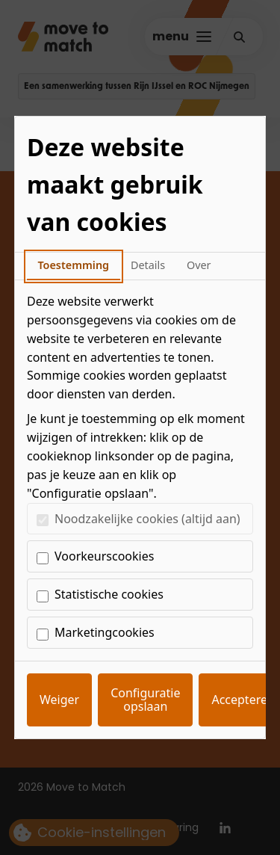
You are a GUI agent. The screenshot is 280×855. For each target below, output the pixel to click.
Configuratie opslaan (145, 699)
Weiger (59, 699)
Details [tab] (148, 265)
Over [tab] (199, 265)
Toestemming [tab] (73, 265)
